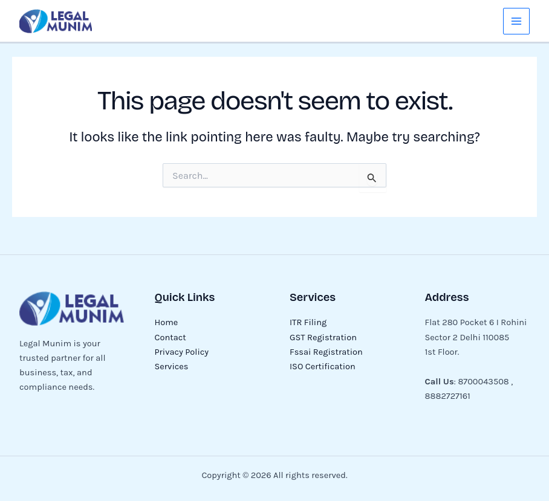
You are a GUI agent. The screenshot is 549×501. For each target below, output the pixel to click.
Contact (170, 337)
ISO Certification (323, 366)
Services (172, 366)
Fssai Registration (326, 352)
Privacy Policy (182, 352)
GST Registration (323, 337)
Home (166, 322)
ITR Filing (308, 322)
